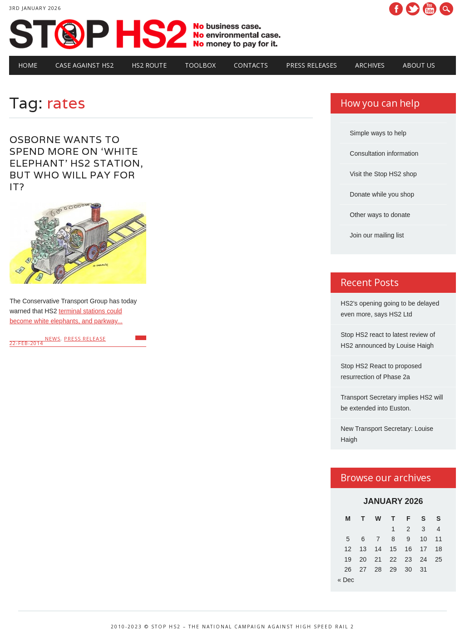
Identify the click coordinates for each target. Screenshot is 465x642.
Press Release (85, 338)
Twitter (413, 8)
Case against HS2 (84, 65)
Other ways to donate (380, 214)
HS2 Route (149, 65)
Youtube (429, 8)
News (52, 338)
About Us (419, 65)
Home (27, 65)
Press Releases (311, 65)
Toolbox (200, 65)
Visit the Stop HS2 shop (383, 174)
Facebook (396, 8)
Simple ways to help (378, 133)
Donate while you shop (382, 194)
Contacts (251, 65)
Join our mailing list (377, 235)
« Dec (345, 579)
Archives (370, 65)
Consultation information (384, 153)
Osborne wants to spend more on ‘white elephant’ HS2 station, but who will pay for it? (76, 163)
